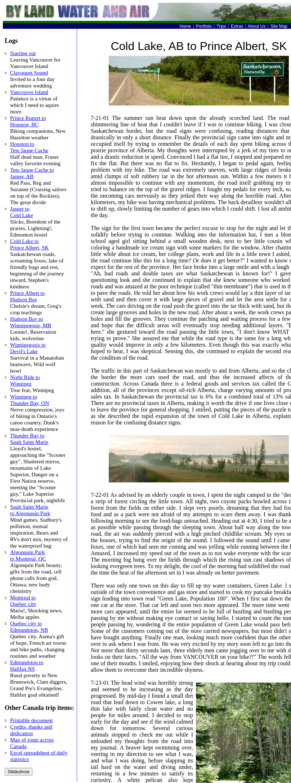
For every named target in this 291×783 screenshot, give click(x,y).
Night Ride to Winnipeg (25, 380)
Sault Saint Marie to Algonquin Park (30, 510)
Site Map (278, 26)
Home (185, 26)
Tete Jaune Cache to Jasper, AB (32, 173)
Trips (221, 26)
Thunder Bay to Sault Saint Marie (29, 438)
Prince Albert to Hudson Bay (27, 296)
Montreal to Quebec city (23, 600)
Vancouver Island (29, 92)
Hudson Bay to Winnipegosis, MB (30, 322)
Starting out (23, 53)
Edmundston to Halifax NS (26, 665)
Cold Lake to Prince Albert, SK (29, 244)
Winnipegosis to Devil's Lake (28, 348)
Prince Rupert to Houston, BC (28, 121)
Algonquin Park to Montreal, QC (28, 555)
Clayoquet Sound (29, 72)
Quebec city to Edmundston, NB (29, 626)
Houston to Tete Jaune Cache (29, 147)
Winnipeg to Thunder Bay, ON (29, 399)
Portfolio (204, 26)
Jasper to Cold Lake (21, 212)
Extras (237, 26)
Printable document (31, 720)
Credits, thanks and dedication (31, 730)
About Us (256, 26)
